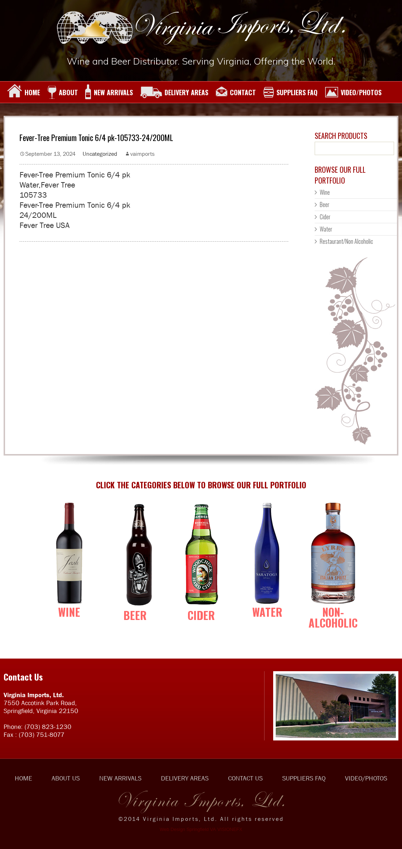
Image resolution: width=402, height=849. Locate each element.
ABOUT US (66, 778)
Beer (324, 204)
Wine (325, 192)
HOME (23, 92)
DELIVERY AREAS (174, 92)
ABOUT (62, 92)
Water (326, 229)
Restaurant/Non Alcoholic (346, 241)
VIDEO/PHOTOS (353, 92)
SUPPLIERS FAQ (290, 92)
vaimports (142, 153)
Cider (325, 216)
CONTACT (235, 92)
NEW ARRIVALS (109, 92)
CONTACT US (245, 778)
